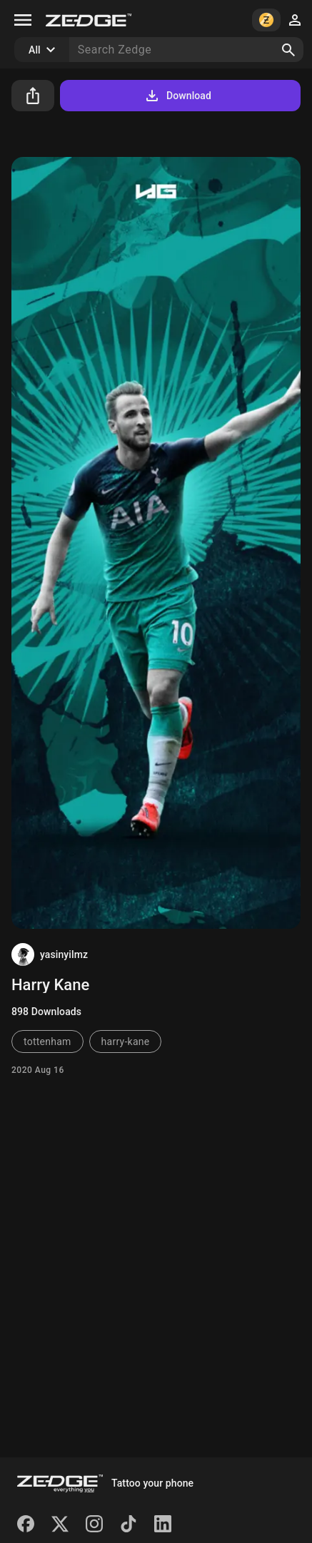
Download (177, 95)
